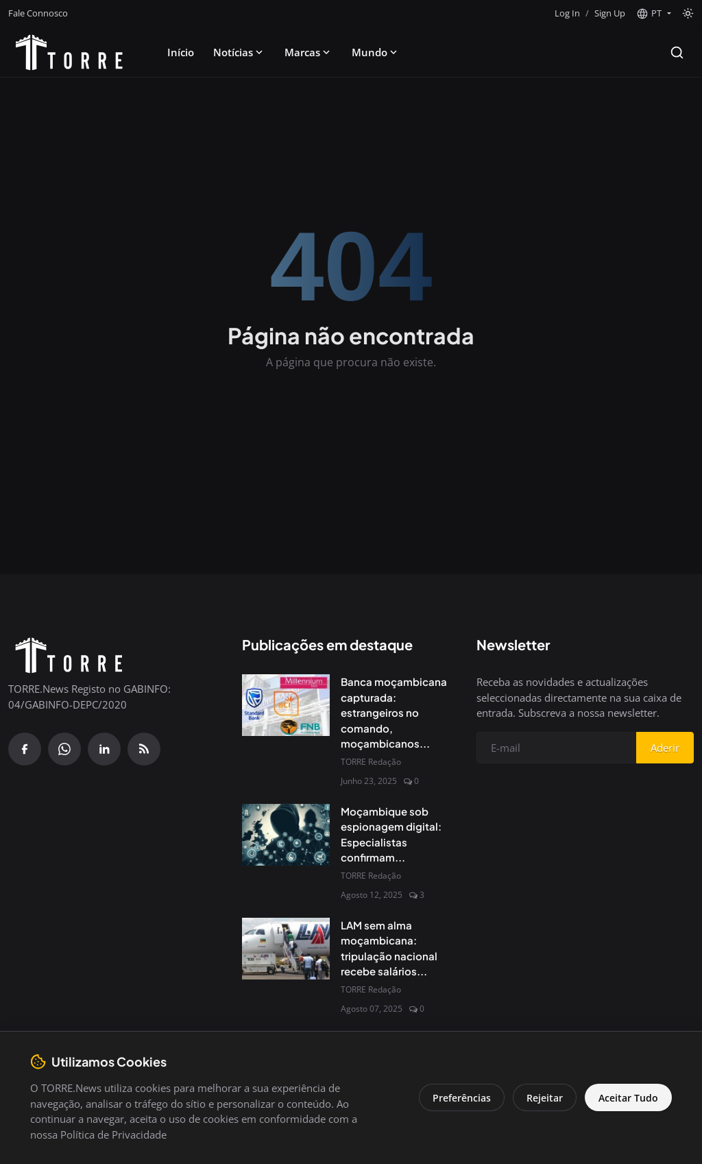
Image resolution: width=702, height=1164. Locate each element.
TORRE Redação (371, 762)
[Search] (677, 52)
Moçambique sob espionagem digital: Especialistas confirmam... (391, 834)
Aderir (665, 748)
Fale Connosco (38, 13)
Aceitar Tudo (628, 1097)
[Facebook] (24, 749)
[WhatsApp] (64, 749)
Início (180, 52)
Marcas (308, 52)
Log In (567, 13)
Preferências (462, 1097)
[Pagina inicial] (69, 52)
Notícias (239, 52)
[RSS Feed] (144, 749)
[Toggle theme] (688, 13)
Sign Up (609, 13)
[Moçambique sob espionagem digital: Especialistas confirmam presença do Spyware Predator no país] (286, 835)
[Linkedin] (104, 749)
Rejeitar (544, 1097)
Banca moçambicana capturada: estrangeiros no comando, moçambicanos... (394, 712)
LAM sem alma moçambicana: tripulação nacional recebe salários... (389, 948)
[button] (653, 14)
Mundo (376, 52)
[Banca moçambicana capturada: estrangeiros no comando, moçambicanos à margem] (286, 705)
